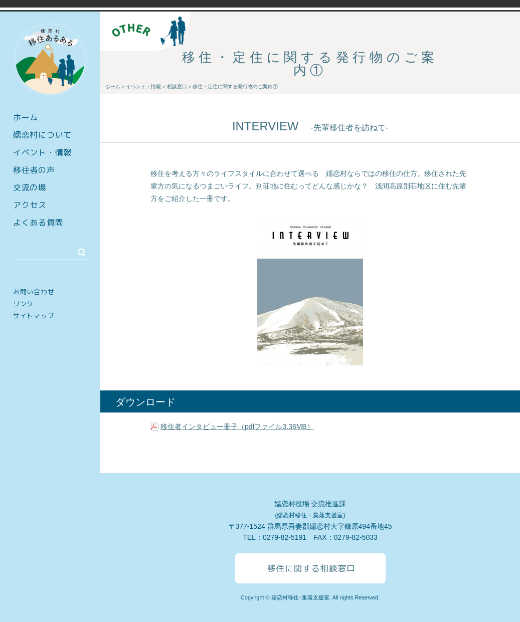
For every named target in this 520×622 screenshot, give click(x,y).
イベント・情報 (42, 152)
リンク (23, 303)
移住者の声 (34, 169)
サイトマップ (33, 315)
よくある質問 (38, 222)
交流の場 (30, 187)
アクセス (30, 205)
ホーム (25, 117)
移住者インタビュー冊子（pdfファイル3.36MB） (237, 427)
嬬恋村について (42, 134)
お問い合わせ (33, 291)
